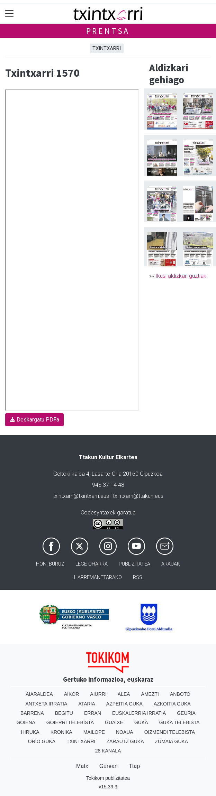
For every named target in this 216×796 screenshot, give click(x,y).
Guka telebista (179, 722)
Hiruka (30, 732)
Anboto (180, 694)
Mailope (94, 732)
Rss (137, 577)
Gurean (108, 766)
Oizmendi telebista (169, 732)
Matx (82, 766)
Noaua (124, 732)
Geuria (186, 713)
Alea (124, 694)
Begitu (64, 713)
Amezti (150, 694)
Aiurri (98, 694)
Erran (92, 713)
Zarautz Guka (125, 741)
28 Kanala (108, 751)
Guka (141, 722)
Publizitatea (134, 564)
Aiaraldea (39, 694)
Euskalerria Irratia (139, 713)
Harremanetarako (98, 577)
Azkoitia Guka (172, 704)
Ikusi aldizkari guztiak (180, 276)
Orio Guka (41, 741)
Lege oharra (91, 564)
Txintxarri (106, 48)
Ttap (134, 766)
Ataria (86, 704)
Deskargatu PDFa (34, 419)
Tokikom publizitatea (108, 778)
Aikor (71, 694)
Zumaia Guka (171, 741)
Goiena (25, 722)
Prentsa (108, 31)
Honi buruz (50, 564)
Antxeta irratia (47, 704)
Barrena (32, 713)
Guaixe (114, 722)
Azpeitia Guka (124, 704)
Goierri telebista (70, 722)
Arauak (170, 564)
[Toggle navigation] (9, 14)
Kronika (61, 732)
